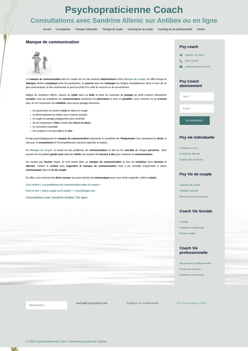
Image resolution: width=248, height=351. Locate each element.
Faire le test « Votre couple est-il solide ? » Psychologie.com (60, 194)
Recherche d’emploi (190, 273)
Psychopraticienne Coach (124, 9)
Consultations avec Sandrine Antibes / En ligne (56, 201)
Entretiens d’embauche (192, 278)
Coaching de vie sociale (140, 29)
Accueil (47, 29)
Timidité (184, 225)
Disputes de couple (190, 188)
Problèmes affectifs (190, 157)
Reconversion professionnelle (195, 267)
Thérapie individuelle (86, 29)
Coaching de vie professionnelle (175, 29)
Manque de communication (194, 200)
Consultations (63, 29)
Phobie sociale (187, 237)
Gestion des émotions (191, 163)
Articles (201, 29)
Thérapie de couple (112, 29)
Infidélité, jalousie (189, 194)
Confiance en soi (189, 152)
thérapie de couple (134, 83)
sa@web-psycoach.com (198, 70)
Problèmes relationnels (192, 231)
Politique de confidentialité (143, 306)
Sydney (102, 345)
